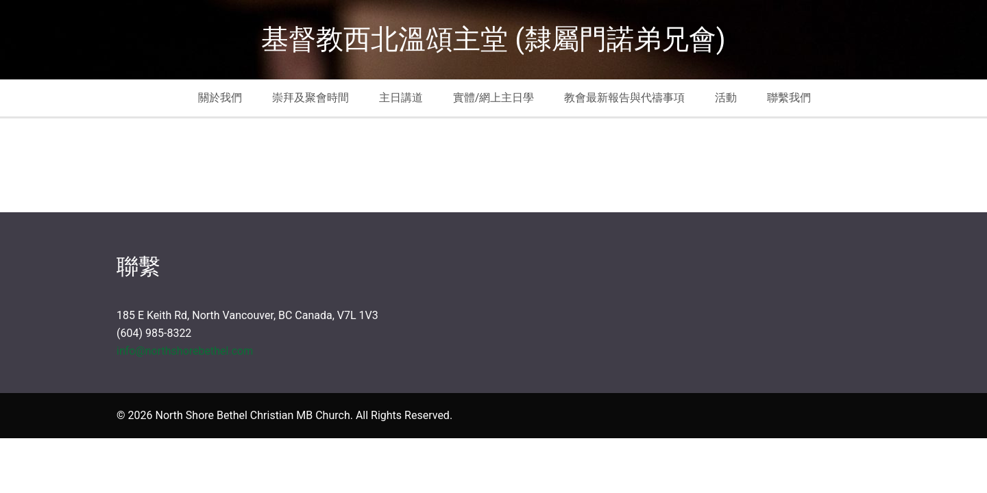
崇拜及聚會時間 (310, 97)
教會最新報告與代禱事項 (624, 97)
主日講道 (401, 97)
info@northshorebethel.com (185, 350)
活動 (726, 97)
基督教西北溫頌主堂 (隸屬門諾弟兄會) (493, 39)
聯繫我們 (789, 97)
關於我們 (220, 97)
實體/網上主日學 (494, 97)
